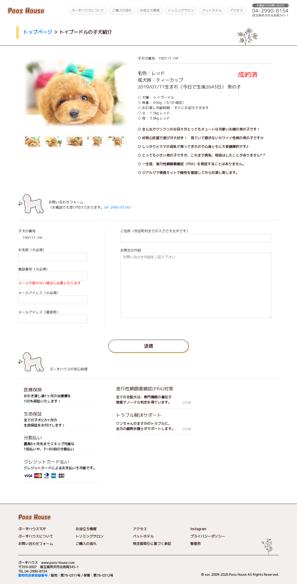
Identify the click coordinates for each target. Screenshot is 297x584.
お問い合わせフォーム (35, 543)
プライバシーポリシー (207, 536)
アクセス (236, 10)
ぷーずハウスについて (87, 10)
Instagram (198, 529)
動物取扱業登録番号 (33, 575)
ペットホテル (212, 10)
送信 (148, 345)
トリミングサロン (181, 10)
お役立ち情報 (150, 10)
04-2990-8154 (116, 207)
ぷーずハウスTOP (32, 529)
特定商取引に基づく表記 (152, 543)
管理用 (195, 543)
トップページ (37, 32)
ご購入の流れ (122, 10)
